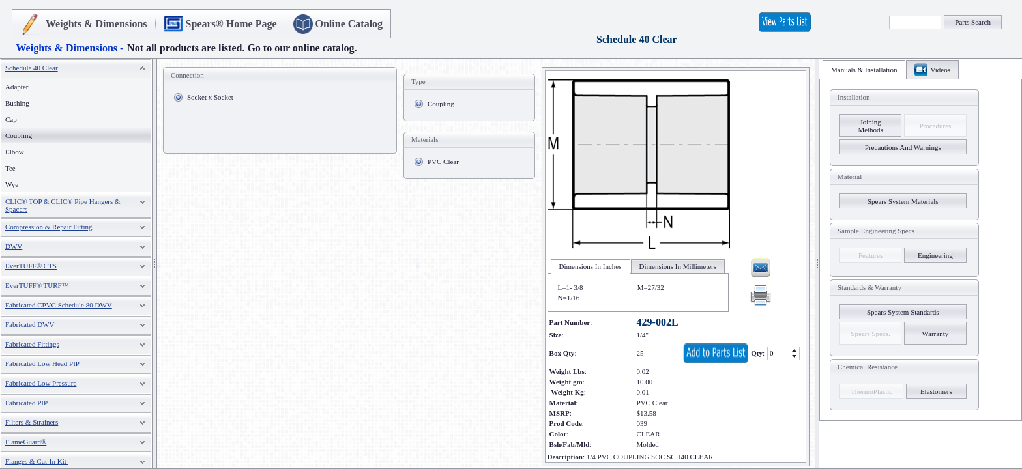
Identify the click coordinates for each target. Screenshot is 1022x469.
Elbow (14, 152)
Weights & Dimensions (96, 23)
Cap (11, 119)
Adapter (16, 87)
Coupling (441, 103)
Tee (10, 168)
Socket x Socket (210, 97)
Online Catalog (349, 23)
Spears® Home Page (231, 23)
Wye (11, 184)
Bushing (17, 103)
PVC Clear (443, 161)
